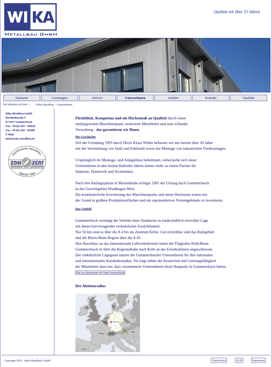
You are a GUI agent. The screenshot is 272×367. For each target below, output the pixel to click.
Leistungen (59, 98)
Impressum (258, 360)
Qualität (248, 98)
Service (97, 98)
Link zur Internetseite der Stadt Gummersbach (100, 272)
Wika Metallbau (45, 104)
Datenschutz (219, 360)
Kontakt (211, 98)
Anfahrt (173, 98)
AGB (239, 360)
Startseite (21, 98)
